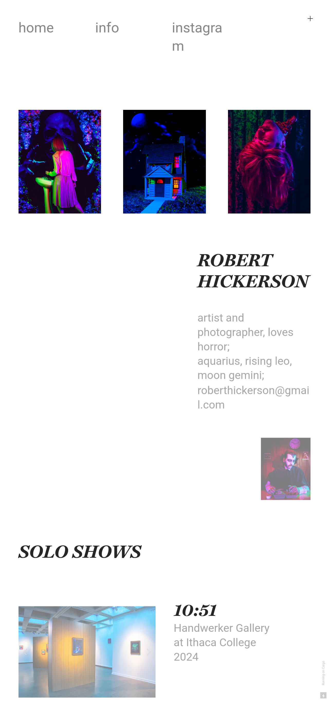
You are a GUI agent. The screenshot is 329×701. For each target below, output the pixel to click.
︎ (310, 19)
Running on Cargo (323, 673)
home (36, 27)
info (107, 27)
